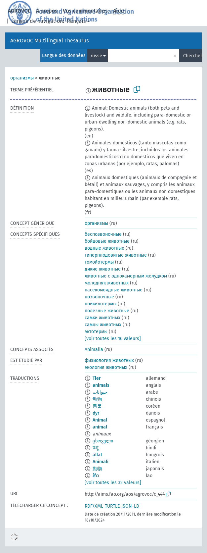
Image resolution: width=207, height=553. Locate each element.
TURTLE (112, 506)
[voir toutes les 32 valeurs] (113, 482)
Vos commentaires (85, 11)
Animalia (94, 349)
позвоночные (99, 297)
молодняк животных (107, 283)
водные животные (104, 248)
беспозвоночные (103, 234)
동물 (97, 406)
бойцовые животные (107, 241)
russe (96, 56)
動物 (97, 469)
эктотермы (96, 331)
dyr (96, 413)
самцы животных (103, 324)
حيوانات (100, 392)
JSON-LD (130, 506)
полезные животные (107, 311)
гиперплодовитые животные (116, 255)
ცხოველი (103, 441)
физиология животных (109, 360)
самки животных (102, 318)
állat (97, 455)
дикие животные (103, 269)
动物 (97, 399)
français (76, 21)
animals (101, 385)
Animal (100, 420)
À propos (47, 11)
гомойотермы (99, 262)
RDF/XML (94, 506)
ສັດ (96, 475)
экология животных (106, 367)
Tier (97, 378)
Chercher (192, 56)
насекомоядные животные (114, 290)
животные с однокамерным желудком (126, 276)
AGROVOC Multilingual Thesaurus (49, 40)
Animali (100, 462)
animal (100, 427)
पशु (96, 448)
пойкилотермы (100, 304)
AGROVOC (19, 11)
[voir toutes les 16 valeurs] (113, 338)
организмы (22, 78)
